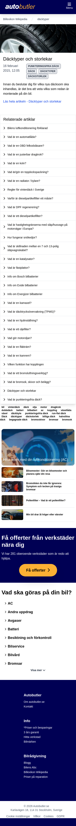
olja (35, 407)
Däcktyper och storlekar (27, 59)
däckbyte (16, 413)
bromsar (54, 419)
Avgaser (13, 621)
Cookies (49, 816)
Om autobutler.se (34, 701)
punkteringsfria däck (43, 66)
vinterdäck (14, 407)
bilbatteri (32, 410)
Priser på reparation (36, 776)
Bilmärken (30, 741)
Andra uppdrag (19, 612)
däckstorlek (37, 76)
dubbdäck (7, 410)
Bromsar (13, 663)
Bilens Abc (30, 767)
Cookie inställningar (18, 816)
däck (27, 407)
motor (44, 407)
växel (5, 413)
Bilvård (12, 655)
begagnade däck (18, 419)
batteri (20, 410)
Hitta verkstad (32, 737)
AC (9, 603)
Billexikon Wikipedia (15, 19)
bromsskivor (38, 419)
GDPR (61, 816)
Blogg (27, 762)
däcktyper (47, 71)
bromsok (67, 419)
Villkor (37, 816)
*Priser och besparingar (38, 727)
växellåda (66, 410)
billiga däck (49, 416)
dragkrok (56, 407)
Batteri (12, 629)
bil (3, 407)
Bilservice (14, 646)
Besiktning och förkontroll (28, 638)
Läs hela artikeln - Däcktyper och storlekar (32, 101)
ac (42, 410)
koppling (52, 410)
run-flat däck (59, 413)
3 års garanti (31, 732)
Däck (31, 71)
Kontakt (28, 706)
